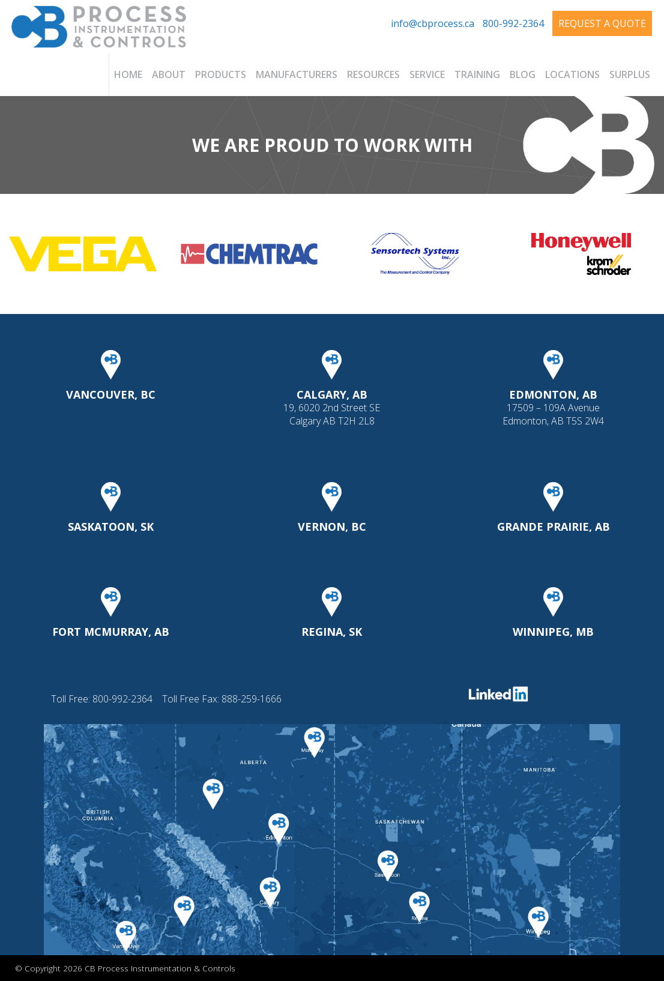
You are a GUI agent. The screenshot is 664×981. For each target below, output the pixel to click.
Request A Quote (602, 23)
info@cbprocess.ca (432, 23)
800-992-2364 (513, 23)
